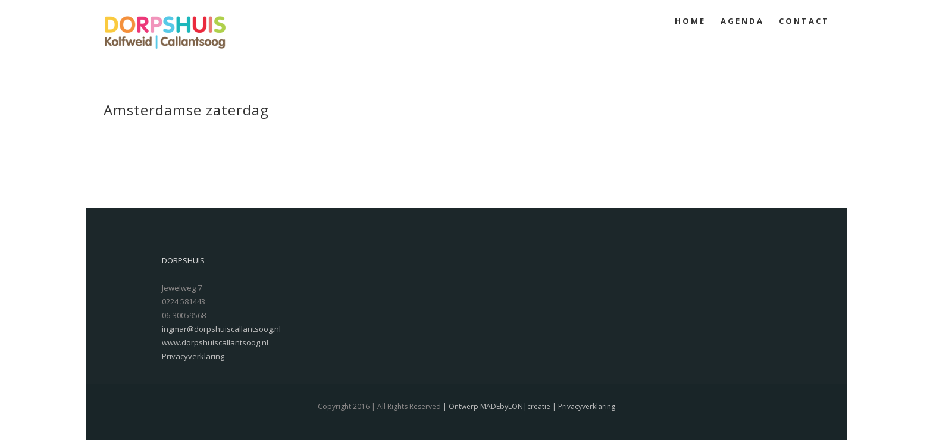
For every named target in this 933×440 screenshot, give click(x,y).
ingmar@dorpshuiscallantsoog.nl (221, 328)
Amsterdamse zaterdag (186, 110)
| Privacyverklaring (582, 406)
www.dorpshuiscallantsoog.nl (215, 342)
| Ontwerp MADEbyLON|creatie (495, 406)
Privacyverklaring (193, 356)
